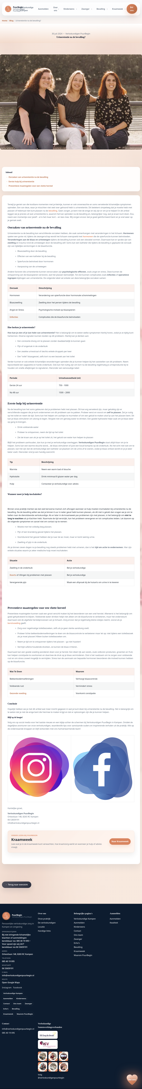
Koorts (13, 575)
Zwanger (85, 9)
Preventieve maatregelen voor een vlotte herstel (31, 186)
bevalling (53, 210)
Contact (6, 1003)
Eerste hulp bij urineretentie (21, 181)
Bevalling (101, 9)
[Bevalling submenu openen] (107, 9)
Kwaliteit (114, 922)
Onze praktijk (44, 918)
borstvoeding (14, 623)
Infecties (14, 317)
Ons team (17, 1003)
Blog (11, 20)
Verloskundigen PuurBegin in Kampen (104, 722)
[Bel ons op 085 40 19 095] (132, 1079)
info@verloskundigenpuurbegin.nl (23, 823)
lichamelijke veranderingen (47, 361)
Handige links (44, 931)
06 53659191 (13, 819)
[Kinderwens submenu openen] (77, 9)
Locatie (41, 926)
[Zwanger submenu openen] (92, 9)
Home (4, 20)
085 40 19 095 (8, 1032)
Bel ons (132, 9)
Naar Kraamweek (119, 841)
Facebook (17, 987)
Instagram (7, 987)
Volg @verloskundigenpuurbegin (51, 1076)
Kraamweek (117, 9)
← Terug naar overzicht (17, 884)
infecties (111, 274)
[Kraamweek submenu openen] (125, 9)
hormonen (88, 236)
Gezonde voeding (18, 693)
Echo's (5, 1009)
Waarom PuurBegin (25, 1014)
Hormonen (128, 233)
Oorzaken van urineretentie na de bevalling (28, 177)
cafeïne (28, 647)
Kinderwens (69, 9)
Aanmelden (43, 9)
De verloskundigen (47, 922)
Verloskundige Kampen (26, 9)
